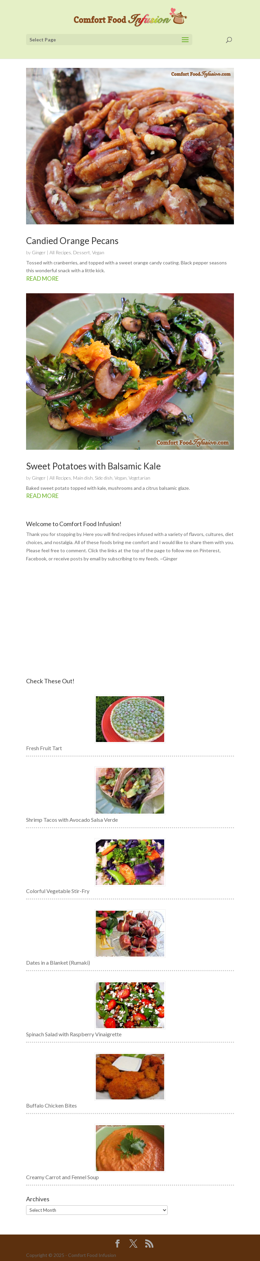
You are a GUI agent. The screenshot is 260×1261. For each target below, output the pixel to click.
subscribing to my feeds (133, 558)
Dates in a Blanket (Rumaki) (58, 962)
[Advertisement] (130, 620)
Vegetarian (139, 478)
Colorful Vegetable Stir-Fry (57, 891)
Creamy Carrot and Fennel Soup (62, 1177)
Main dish (83, 478)
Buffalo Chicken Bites (51, 1105)
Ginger (39, 252)
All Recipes (60, 252)
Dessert (81, 252)
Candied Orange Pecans (72, 240)
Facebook (36, 558)
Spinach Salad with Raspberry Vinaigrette (74, 1034)
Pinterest (209, 550)
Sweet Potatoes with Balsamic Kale (93, 466)
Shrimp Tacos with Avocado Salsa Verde (72, 819)
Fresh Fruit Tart (44, 748)
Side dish (103, 478)
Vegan (98, 252)
